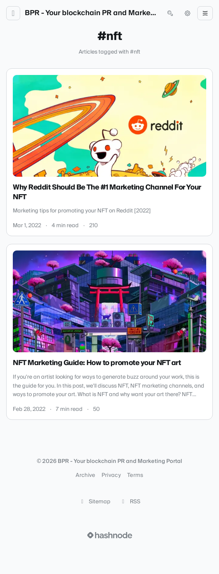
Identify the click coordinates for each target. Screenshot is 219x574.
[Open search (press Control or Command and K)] (170, 13)
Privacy (111, 475)
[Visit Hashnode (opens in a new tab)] (109, 535)
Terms (135, 475)
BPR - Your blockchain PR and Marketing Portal (92, 13)
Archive (85, 475)
